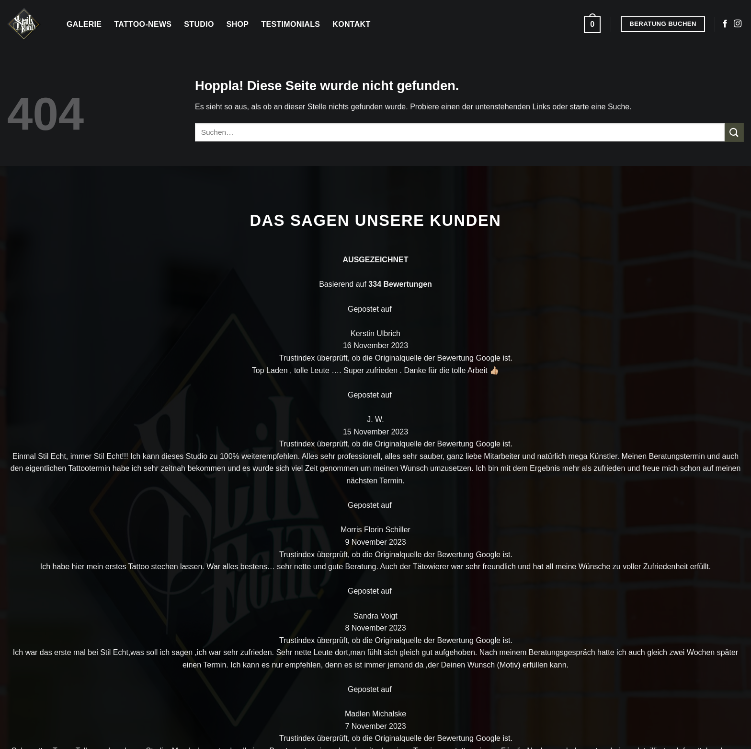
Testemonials (543, 496)
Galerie (84, 24)
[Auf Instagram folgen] (737, 24)
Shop (238, 24)
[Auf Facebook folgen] (725, 24)
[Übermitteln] (734, 132)
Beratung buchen (654, 473)
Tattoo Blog (540, 472)
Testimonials (290, 24)
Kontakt (351, 24)
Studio (199, 24)
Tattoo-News (142, 24)
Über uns (638, 426)
